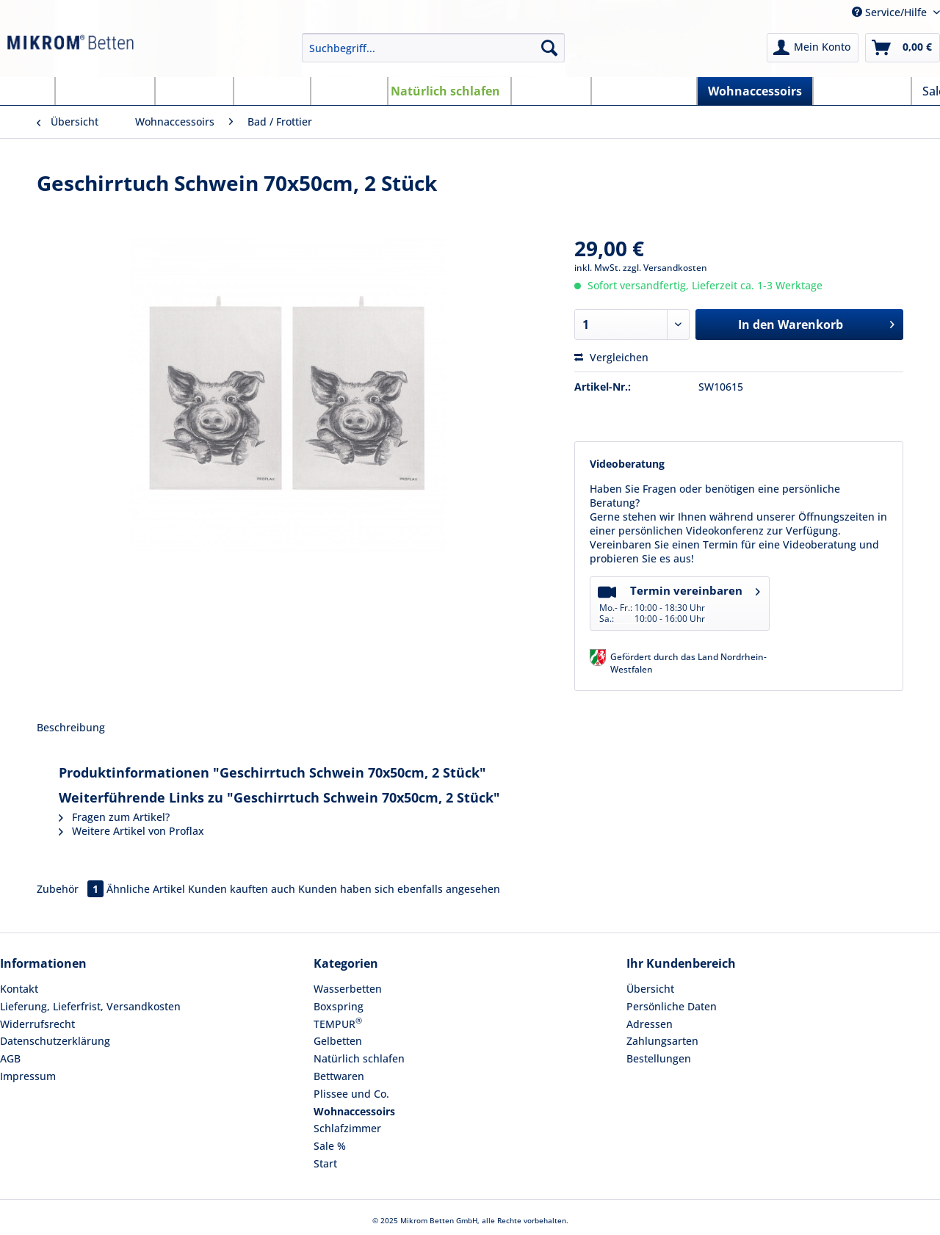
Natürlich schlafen (359, 1058)
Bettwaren (339, 1076)
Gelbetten (338, 1041)
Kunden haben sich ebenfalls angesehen (399, 889)
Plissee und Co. (351, 1094)
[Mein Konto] (812, 47)
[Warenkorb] (902, 47)
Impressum (28, 1076)
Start (325, 1163)
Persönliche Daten (671, 1006)
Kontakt (19, 989)
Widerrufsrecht (37, 1024)
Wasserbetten (348, 989)
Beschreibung (71, 727)
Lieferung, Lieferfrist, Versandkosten (90, 1006)
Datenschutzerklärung (55, 1041)
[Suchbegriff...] (433, 47)
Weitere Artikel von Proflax (131, 831)
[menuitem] (433, 54)
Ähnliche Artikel (145, 889)
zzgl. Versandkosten (665, 267)
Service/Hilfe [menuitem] (891, 12)
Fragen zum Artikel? (114, 817)
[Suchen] (549, 47)
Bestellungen (658, 1058)
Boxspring (339, 1006)
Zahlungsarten (662, 1041)
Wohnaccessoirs (354, 1111)
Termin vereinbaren (679, 602)
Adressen (649, 1024)
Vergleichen (611, 357)
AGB (10, 1058)
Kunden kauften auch (241, 889)
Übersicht (650, 989)
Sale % (330, 1146)
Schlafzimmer (347, 1128)
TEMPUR (338, 1022)
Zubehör (71, 889)
